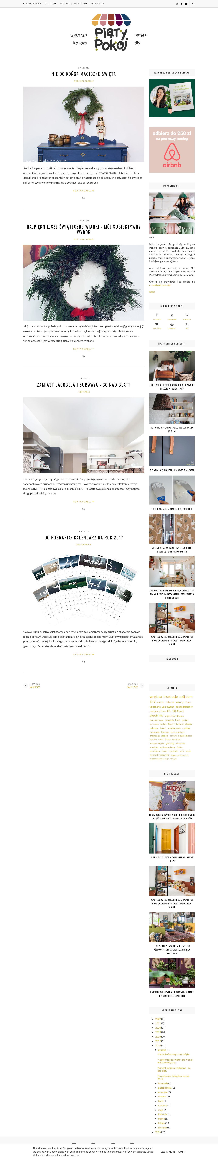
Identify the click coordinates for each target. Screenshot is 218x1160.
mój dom (185, 697)
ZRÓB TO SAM (80, 4)
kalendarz (154, 724)
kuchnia (179, 724)
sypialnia (186, 728)
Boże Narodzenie (84, 81)
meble (160, 702)
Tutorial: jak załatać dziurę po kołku (172, 509)
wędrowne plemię (167, 747)
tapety (171, 724)
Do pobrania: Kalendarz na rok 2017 (84, 537)
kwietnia (163, 1114)
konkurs (173, 736)
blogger (171, 326)
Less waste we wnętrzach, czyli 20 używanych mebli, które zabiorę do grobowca (172, 949)
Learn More (167, 1151)
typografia (155, 732)
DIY (152, 702)
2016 (158, 1045)
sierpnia (162, 1096)
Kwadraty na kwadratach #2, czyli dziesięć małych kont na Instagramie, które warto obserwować (172, 594)
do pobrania (84, 545)
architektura (155, 751)
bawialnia (169, 720)
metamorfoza (158, 711)
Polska (179, 747)
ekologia (173, 759)
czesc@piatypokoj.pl (160, 284)
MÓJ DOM (65, 4)
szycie (188, 751)
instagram (172, 316)
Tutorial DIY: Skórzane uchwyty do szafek (172, 470)
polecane (154, 728)
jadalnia (164, 736)
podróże (153, 739)
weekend (176, 739)
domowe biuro (156, 720)
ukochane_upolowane (162, 706)
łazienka (165, 732)
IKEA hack (178, 711)
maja (161, 1109)
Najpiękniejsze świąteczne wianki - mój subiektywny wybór (84, 229)
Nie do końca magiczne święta (84, 74)
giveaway (170, 743)
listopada (163, 1083)
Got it (182, 1151)
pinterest (187, 316)
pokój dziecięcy (184, 706)
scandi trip (154, 747)
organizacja (155, 736)
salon (160, 739)
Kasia (152, 291)
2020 (158, 1027)
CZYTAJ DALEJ (82, 190)
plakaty (188, 724)
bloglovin (157, 326)
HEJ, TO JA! (50, 4)
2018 (158, 1036)
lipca (161, 1100)
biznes (164, 751)
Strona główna (32, 4)
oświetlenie (180, 743)
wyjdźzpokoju (174, 728)
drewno (180, 716)
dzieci (188, 702)
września (163, 1092)
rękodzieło (173, 751)
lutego (161, 1123)
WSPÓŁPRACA (97, 4)
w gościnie (170, 716)
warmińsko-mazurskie (159, 755)
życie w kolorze (178, 732)
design (185, 720)
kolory (179, 702)
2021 (158, 1023)
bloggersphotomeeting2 (159, 759)
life (169, 711)
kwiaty (163, 728)
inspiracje (84, 392)
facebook (157, 316)
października (165, 1087)
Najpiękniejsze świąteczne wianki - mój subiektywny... (176, 1061)
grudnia (162, 1049)
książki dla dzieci (185, 736)
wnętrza (156, 697)
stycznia (162, 1127)
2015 (158, 1131)
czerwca (162, 1105)
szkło (182, 751)
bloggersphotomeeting (179, 755)
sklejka (168, 739)
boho (177, 720)
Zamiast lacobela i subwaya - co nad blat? (84, 385)
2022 (158, 1018)
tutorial (170, 702)
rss (187, 326)
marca (161, 1118)
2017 (158, 1040)
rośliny (163, 724)
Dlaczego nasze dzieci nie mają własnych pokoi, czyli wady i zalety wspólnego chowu (171, 640)
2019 (158, 1032)
